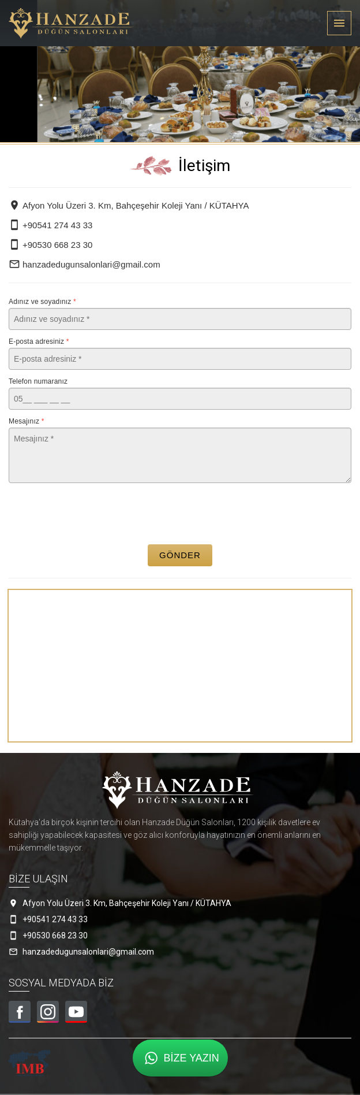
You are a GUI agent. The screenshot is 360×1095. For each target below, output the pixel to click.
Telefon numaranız (38, 381)
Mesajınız (26, 421)
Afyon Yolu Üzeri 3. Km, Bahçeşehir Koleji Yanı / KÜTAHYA (129, 205)
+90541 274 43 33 (50, 225)
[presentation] (180, 513)
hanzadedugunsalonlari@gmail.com (84, 264)
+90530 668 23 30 (50, 245)
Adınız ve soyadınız (42, 302)
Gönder (180, 555)
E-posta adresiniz (39, 341)
